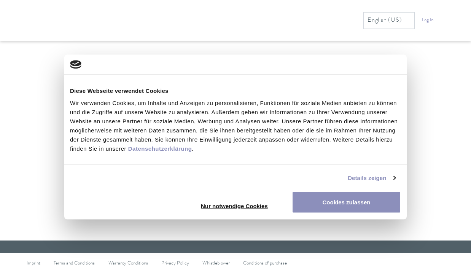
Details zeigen (367, 178)
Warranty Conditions (128, 263)
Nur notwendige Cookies (234, 205)
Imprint (33, 263)
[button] (432, 20)
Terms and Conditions (74, 263)
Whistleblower (216, 263)
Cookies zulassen (347, 202)
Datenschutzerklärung (160, 148)
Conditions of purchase (265, 263)
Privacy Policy (175, 263)
